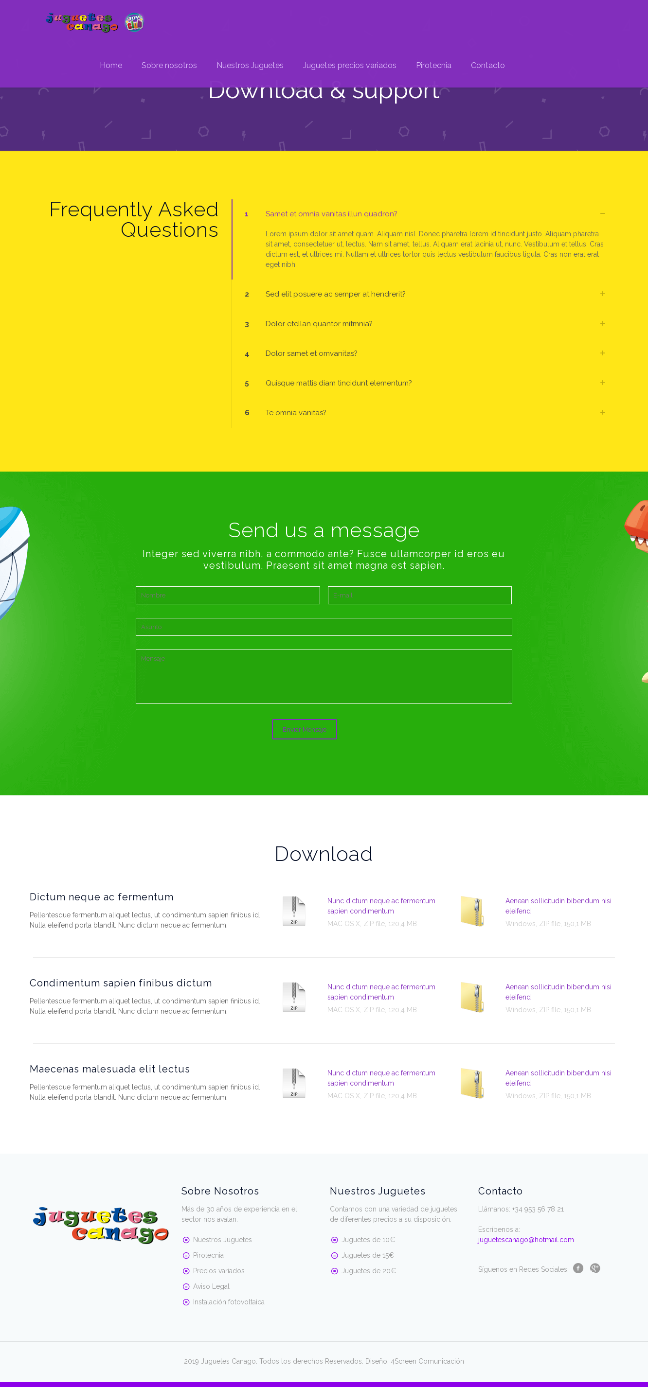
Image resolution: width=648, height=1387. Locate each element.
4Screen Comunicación (427, 1361)
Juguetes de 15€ (368, 1255)
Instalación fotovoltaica (229, 1302)
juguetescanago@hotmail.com (526, 1240)
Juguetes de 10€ (368, 1240)
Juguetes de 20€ (369, 1271)
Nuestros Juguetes (222, 1240)
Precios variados (219, 1271)
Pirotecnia (208, 1255)
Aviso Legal (211, 1286)
